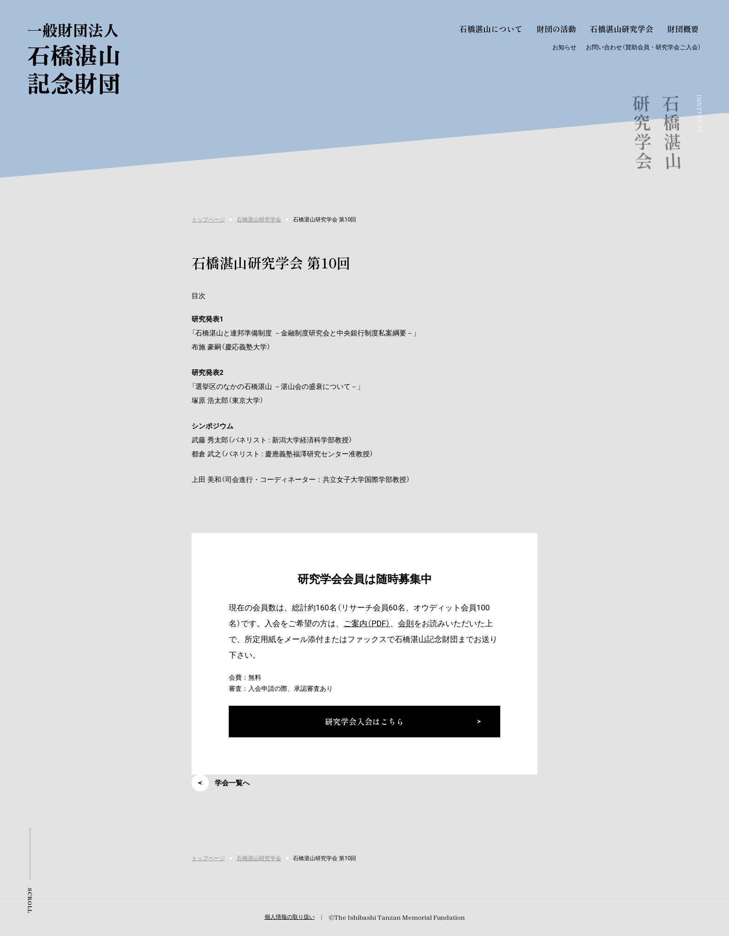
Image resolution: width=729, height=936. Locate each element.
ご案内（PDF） (367, 623)
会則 (406, 623)
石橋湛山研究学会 (259, 219)
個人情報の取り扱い (290, 917)
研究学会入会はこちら (364, 721)
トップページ (208, 219)
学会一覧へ (232, 783)
